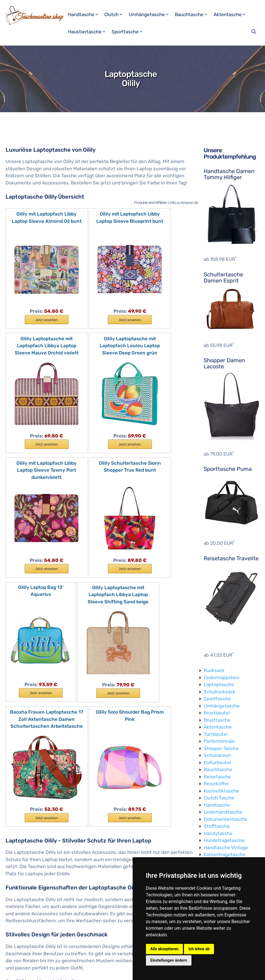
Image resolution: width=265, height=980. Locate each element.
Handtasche (85, 14)
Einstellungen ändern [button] (168, 960)
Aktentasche (232, 14)
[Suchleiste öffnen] (254, 31)
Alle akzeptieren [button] (164, 949)
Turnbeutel (216, 734)
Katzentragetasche (225, 854)
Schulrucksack (219, 691)
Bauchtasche (193, 14)
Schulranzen (217, 755)
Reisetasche (217, 776)
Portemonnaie (219, 741)
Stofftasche (217, 826)
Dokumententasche (225, 819)
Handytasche (218, 833)
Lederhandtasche (223, 812)
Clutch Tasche (219, 798)
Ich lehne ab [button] (199, 949)
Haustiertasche (89, 31)
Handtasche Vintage (226, 847)
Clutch (115, 14)
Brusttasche (217, 720)
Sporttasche (130, 31)
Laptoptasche (219, 684)
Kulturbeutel (217, 762)
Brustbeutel (217, 713)
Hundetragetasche (224, 840)
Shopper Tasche (221, 748)
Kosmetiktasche (221, 791)
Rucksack (214, 670)
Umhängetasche (151, 14)
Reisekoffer (216, 783)
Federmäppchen (221, 677)
